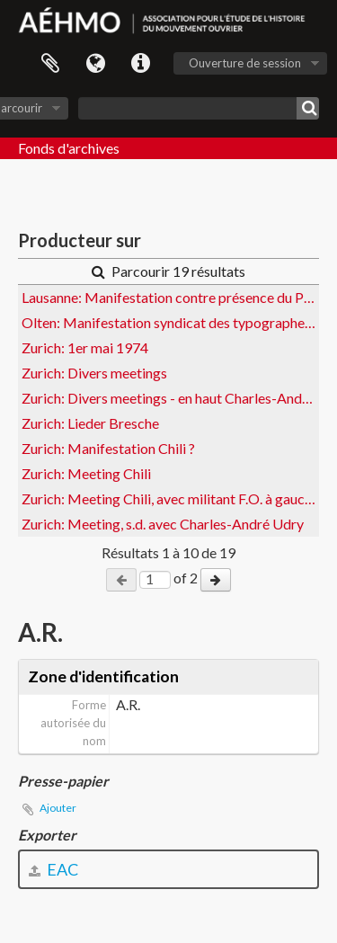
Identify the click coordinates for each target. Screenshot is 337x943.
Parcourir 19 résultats (168, 271)
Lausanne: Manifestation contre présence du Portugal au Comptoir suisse (170, 297)
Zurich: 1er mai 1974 (85, 347)
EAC (53, 869)
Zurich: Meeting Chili (86, 473)
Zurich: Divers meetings (94, 372)
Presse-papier (50, 63)
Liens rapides (140, 63)
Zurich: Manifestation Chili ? (108, 448)
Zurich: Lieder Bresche (90, 422)
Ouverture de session (245, 63)
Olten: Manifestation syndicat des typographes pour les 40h (170, 322)
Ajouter (58, 807)
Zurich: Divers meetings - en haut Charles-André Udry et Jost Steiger (170, 397)
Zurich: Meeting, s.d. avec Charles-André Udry (163, 523)
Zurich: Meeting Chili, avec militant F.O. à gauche (170, 498)
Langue (95, 63)
